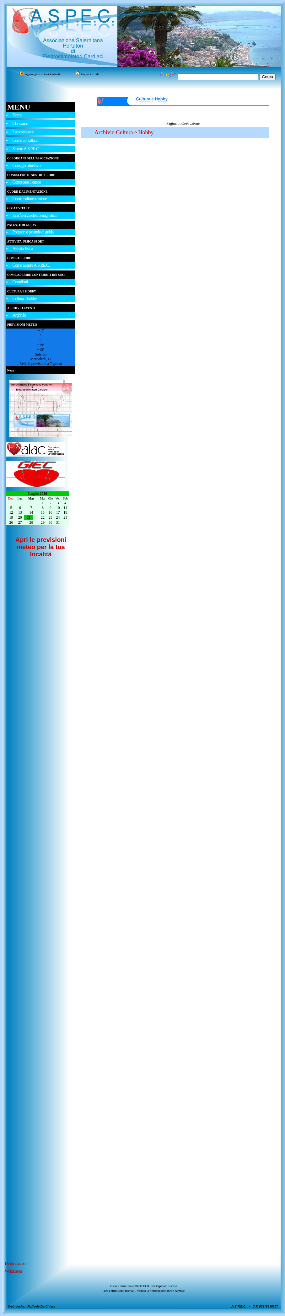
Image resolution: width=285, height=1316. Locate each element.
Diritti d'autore (15, 1263)
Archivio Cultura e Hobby (123, 132)
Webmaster (13, 1271)
